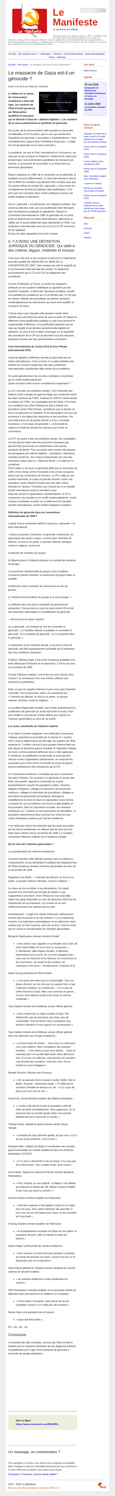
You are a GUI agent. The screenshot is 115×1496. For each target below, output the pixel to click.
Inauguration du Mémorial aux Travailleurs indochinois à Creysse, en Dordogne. (95, 93)
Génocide (88, 228)
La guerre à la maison (92, 183)
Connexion (14, 1474)
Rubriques (46, 54)
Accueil (12, 54)
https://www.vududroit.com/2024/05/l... (38, 1424)
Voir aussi (22, 64)
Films (51, 57)
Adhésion (61, 57)
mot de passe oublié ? (46, 1474)
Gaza (86, 224)
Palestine (87, 238)
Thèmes (57, 54)
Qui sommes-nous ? (28, 54)
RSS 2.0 (54, 1488)
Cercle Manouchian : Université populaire (84, 54)
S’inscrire (27, 1474)
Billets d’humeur (90, 71)
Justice (86, 233)
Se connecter (30, 1488)
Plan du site (14, 1488)
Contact (43, 1488)
